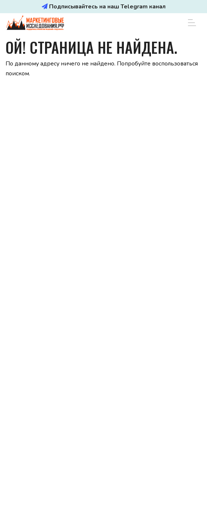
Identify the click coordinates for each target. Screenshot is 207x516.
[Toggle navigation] (192, 22)
